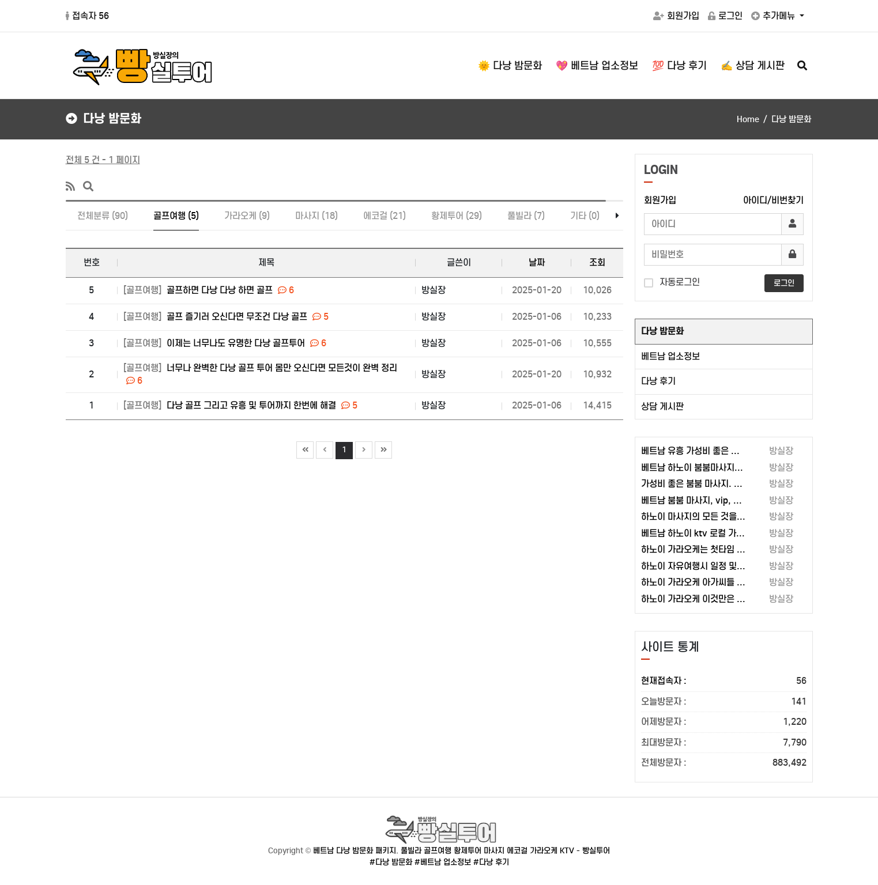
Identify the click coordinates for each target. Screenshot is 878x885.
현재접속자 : (724, 681)
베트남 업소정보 (670, 356)
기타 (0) (585, 215)
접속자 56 (87, 15)
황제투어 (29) (456, 215)
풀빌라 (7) (526, 215)
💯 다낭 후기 (679, 65)
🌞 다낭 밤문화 (510, 65)
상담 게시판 (662, 406)
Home (748, 119)
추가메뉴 (774, 15)
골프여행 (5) (176, 215)
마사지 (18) (316, 215)
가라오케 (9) (247, 215)
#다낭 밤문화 (391, 862)
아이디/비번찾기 (773, 200)
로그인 (725, 15)
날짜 (537, 262)
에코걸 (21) (384, 215)
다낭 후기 (658, 381)
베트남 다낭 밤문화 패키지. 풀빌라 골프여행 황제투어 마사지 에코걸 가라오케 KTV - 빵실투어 (461, 851)
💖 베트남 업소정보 (597, 65)
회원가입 (676, 15)
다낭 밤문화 (662, 331)
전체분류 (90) (102, 215)
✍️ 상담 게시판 (753, 65)
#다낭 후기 (491, 862)
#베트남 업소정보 (442, 862)
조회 (597, 262)
